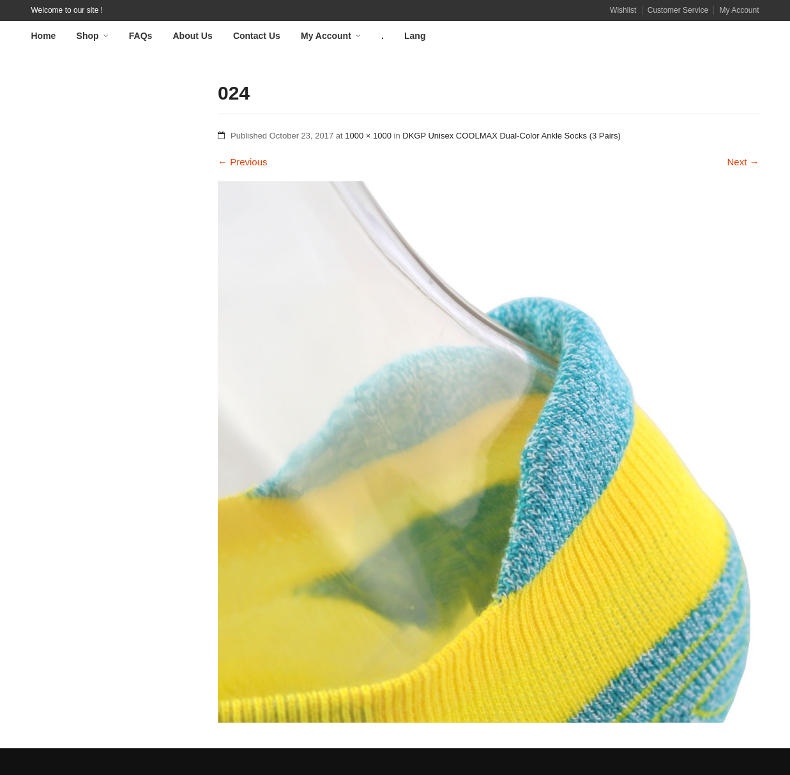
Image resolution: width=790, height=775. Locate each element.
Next (743, 161)
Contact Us (256, 36)
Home (43, 36)
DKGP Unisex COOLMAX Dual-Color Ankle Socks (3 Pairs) (511, 135)
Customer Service (678, 10)
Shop (88, 36)
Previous (243, 161)
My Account (739, 10)
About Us (193, 36)
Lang (414, 36)
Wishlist (623, 10)
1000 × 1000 (368, 135)
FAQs (141, 36)
